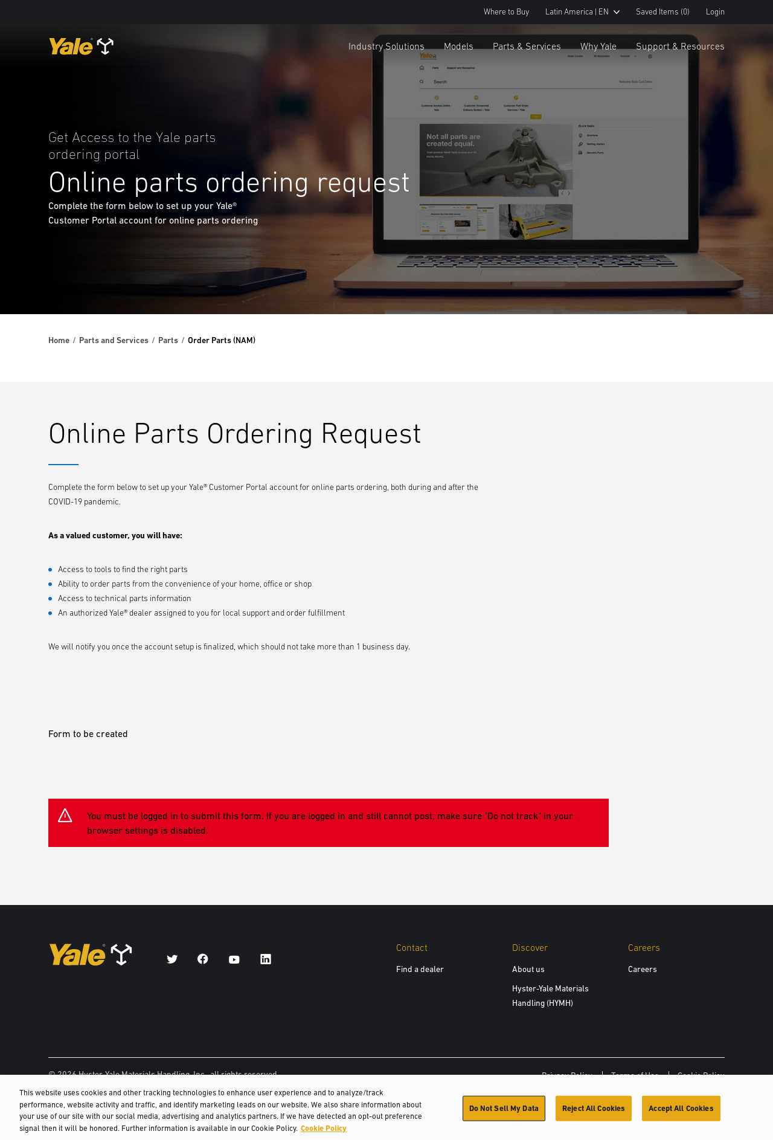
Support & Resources (680, 45)
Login (715, 11)
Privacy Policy (567, 1075)
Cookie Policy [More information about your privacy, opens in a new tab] (324, 1134)
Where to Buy (506, 11)
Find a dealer (420, 969)
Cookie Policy (701, 1075)
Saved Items (663, 11)
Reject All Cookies (593, 1114)
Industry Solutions (386, 45)
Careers (642, 969)
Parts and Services (114, 340)
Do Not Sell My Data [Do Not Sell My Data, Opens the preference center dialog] (504, 1114)
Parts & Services (527, 45)
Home (58, 340)
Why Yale (598, 45)
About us (528, 969)
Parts (168, 340)
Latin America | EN (582, 11)
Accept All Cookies (681, 1114)
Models (458, 45)
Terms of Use (635, 1075)
